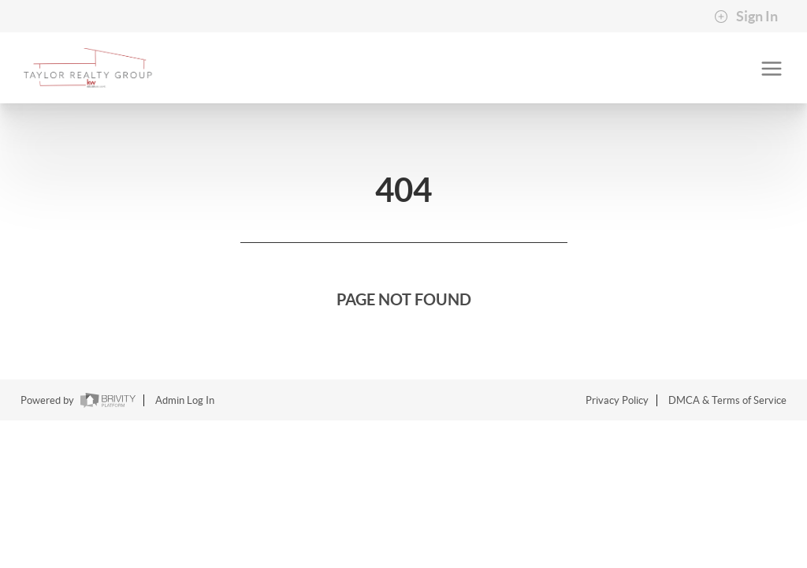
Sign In (746, 16)
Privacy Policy (617, 400)
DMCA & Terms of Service (727, 400)
